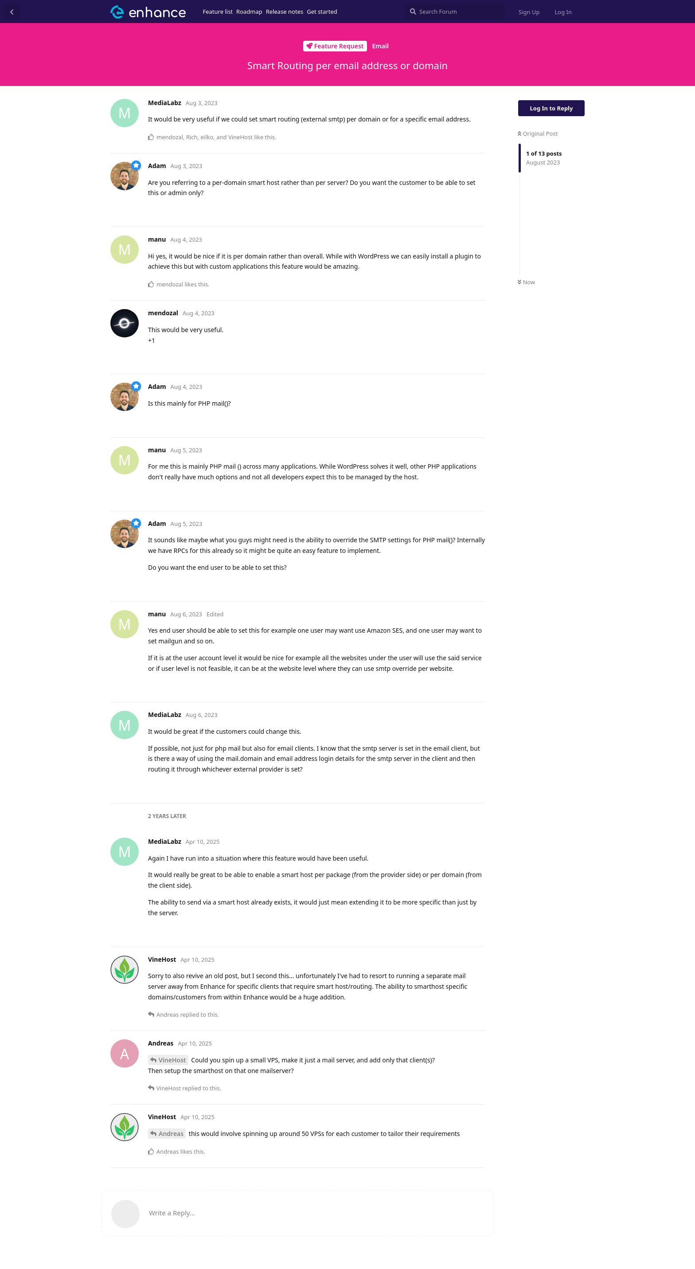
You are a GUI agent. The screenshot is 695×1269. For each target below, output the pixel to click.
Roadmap (249, 12)
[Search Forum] (455, 12)
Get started (322, 12)
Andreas (171, 1133)
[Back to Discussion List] (12, 12)
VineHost (172, 1060)
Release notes (285, 12)
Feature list (218, 12)
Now (526, 282)
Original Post (538, 133)
